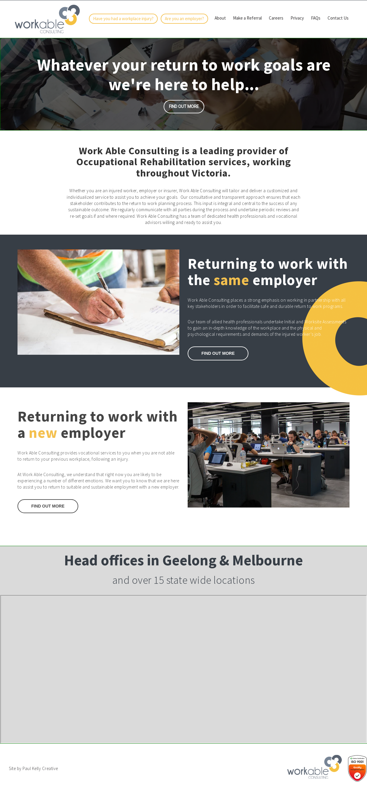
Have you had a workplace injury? (123, 18)
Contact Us (338, 18)
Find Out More (48, 506)
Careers (276, 18)
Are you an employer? (184, 18)
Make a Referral (247, 18)
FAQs (315, 18)
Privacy (297, 18)
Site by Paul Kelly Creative (33, 768)
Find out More (218, 353)
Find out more (184, 106)
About (220, 18)
